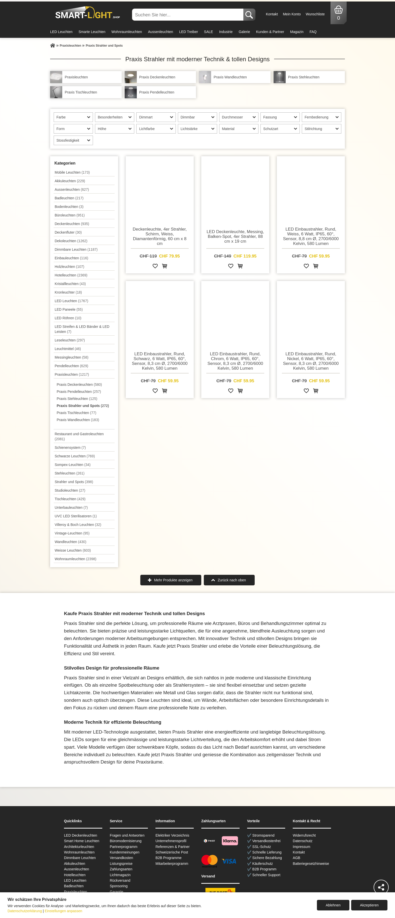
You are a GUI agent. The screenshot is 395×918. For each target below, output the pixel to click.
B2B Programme (168, 858)
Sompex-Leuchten (72, 465)
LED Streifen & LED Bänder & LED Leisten (82, 329)
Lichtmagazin (120, 875)
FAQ (313, 32)
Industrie (226, 32)
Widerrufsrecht (304, 835)
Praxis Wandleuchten (78, 420)
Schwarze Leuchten (75, 456)
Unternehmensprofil (170, 841)
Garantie (116, 892)
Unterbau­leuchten (71, 507)
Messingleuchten (71, 357)
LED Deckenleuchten (80, 835)
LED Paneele (69, 309)
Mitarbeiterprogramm (171, 864)
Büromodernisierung (126, 841)
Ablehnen (333, 905)
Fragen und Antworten (127, 835)
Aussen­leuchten (72, 189)
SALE (208, 32)
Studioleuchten (70, 490)
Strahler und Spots (74, 482)
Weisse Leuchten (73, 550)
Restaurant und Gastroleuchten (79, 436)
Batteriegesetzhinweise (311, 864)
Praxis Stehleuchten (77, 399)
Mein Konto (292, 14)
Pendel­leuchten (71, 366)
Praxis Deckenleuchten (79, 385)
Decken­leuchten (72, 224)
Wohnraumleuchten (126, 32)
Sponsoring (119, 886)
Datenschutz (302, 841)
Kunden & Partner (270, 32)
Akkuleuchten (70, 181)
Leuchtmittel (68, 349)
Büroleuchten (70, 215)
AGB (296, 858)
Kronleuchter (68, 292)
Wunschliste (315, 14)
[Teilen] (381, 887)
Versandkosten (121, 858)
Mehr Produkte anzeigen (173, 580)
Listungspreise (121, 864)
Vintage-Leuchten (72, 533)
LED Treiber (188, 32)
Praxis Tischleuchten (76, 413)
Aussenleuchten (160, 32)
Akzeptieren (369, 905)
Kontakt (272, 14)
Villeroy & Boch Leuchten (78, 525)
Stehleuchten (69, 473)
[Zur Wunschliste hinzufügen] (155, 267)
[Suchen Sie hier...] (188, 15)
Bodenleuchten (69, 207)
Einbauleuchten (71, 258)
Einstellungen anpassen (63, 911)
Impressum (301, 847)
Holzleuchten (69, 267)
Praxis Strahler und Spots (83, 406)
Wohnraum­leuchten (75, 559)
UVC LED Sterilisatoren (76, 516)
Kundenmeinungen (125, 852)
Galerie (244, 32)
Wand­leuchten (70, 542)
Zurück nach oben (232, 580)
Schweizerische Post (171, 852)
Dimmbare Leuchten (76, 249)
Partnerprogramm (124, 847)
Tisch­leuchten (70, 499)
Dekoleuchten (71, 241)
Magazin (297, 32)
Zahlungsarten (121, 869)
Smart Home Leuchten (81, 841)
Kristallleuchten (70, 284)
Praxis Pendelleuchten (79, 392)
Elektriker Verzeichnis (172, 835)
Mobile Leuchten (72, 172)
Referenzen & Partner (172, 847)
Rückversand (120, 880)
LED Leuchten (61, 32)
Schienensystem (70, 448)
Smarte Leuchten (92, 32)
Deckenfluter (68, 232)
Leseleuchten (70, 340)
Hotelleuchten (71, 275)
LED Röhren (68, 318)
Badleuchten (69, 198)
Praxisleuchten (72, 374)
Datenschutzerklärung (25, 911)
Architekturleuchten (79, 847)
